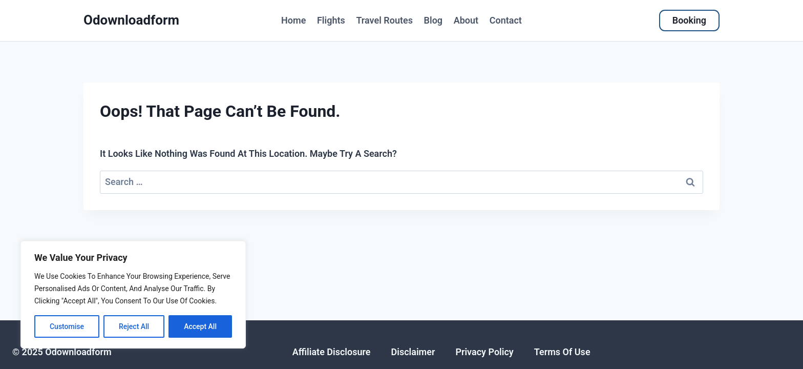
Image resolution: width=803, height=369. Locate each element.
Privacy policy (484, 351)
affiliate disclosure (331, 351)
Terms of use (562, 351)
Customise (67, 326)
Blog (433, 20)
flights (331, 20)
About (466, 20)
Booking (689, 20)
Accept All (200, 326)
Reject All (134, 326)
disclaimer (413, 351)
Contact (506, 20)
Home (293, 20)
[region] (133, 294)
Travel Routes (384, 20)
